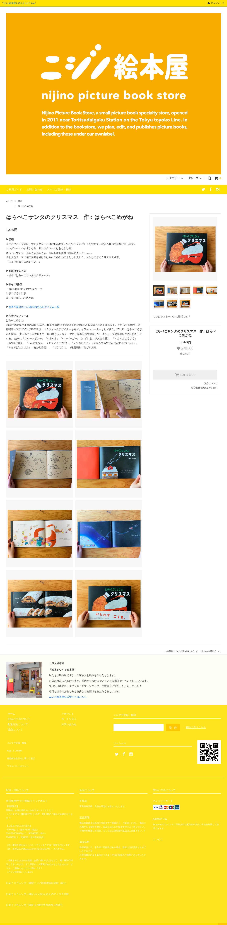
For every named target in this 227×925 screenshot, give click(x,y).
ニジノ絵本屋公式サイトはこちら (19, 3)
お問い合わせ (34, 189)
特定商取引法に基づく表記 (204, 388)
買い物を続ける (211, 651)
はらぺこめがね (25, 206)
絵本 (20, 201)
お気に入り (185, 348)
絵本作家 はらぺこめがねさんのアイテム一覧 (34, 306)
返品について (210, 383)
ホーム (9, 201)
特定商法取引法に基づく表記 (22, 752)
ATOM (16, 747)
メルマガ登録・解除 (59, 189)
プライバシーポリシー (18, 757)
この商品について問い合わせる (181, 651)
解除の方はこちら (196, 727)
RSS (8, 747)
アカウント (216, 2)
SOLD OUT (185, 375)
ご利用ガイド (14, 189)
